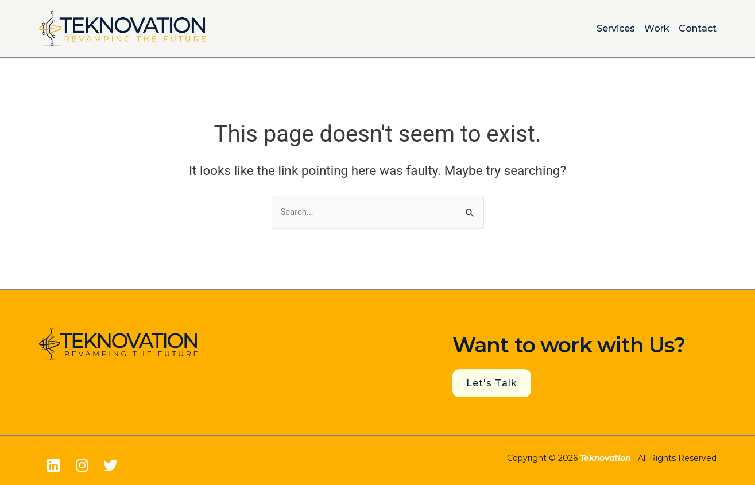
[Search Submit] (470, 212)
